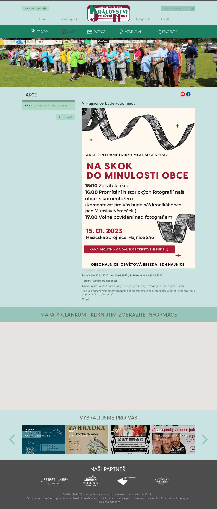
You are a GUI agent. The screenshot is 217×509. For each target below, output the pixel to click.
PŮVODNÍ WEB (33, 8)
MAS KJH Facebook (188, 94)
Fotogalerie (143, 19)
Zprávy (42, 32)
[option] (43, 439)
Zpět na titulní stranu (108, 13)
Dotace (100, 32)
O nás (42, 19)
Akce (71, 32)
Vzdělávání (134, 32)
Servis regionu (68, 19)
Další (205, 439)
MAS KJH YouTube (183, 94)
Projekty (169, 32)
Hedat (192, 8)
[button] (117, 341)
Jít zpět (68, 117)
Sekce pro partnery (108, 502)
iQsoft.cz (149, 494)
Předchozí (12, 439)
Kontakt (165, 19)
